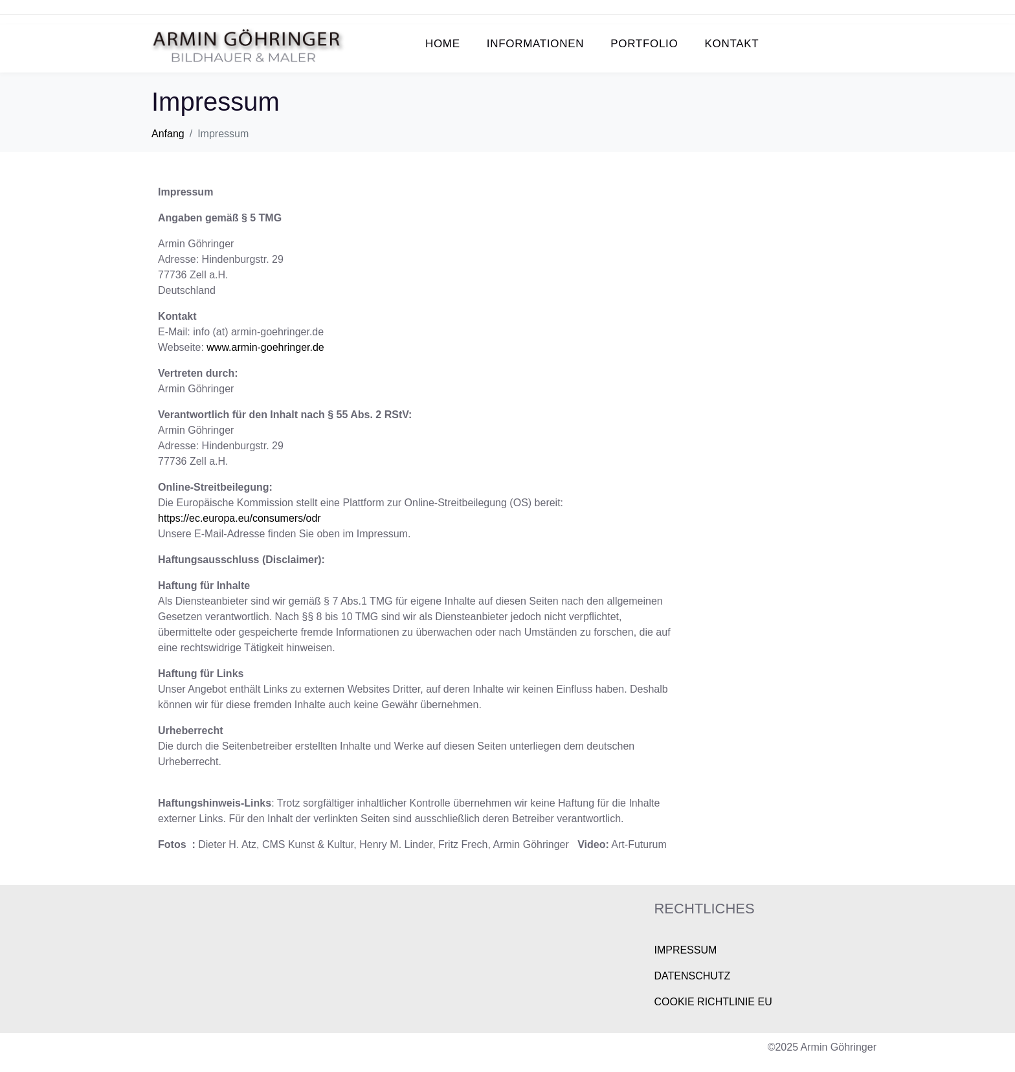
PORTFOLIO (644, 44)
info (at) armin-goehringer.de (258, 331)
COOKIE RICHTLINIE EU (713, 1001)
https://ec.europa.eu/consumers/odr (239, 518)
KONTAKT (731, 44)
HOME (442, 44)
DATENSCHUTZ (692, 975)
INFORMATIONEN (535, 44)
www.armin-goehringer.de (265, 347)
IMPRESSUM (685, 949)
